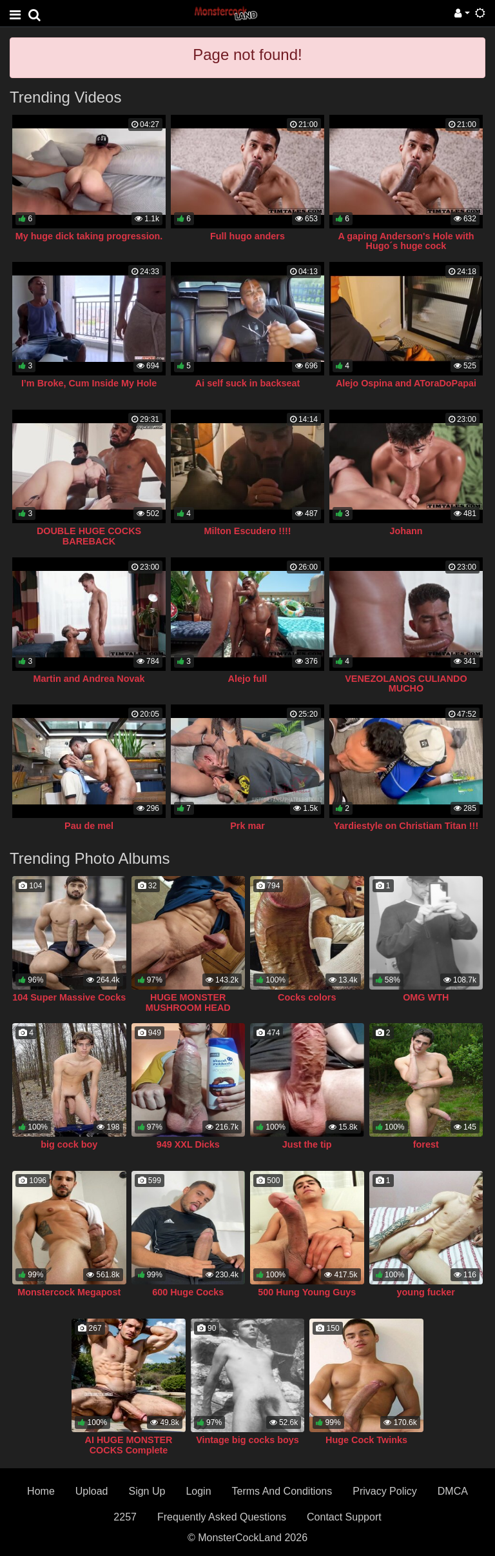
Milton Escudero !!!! (247, 531)
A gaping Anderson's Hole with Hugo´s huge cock (406, 241)
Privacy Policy (385, 1491)
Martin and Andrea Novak (89, 678)
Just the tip (307, 1144)
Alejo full (247, 678)
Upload (91, 1491)
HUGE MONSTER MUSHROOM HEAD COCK (188, 1007)
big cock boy (69, 1144)
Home (41, 1491)
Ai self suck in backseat (247, 383)
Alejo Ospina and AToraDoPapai (406, 383)
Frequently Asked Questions (221, 1516)
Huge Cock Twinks (366, 1440)
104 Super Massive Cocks (69, 997)
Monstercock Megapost (69, 1292)
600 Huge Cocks (188, 1292)
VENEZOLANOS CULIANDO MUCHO (406, 683)
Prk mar (247, 826)
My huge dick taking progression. (89, 236)
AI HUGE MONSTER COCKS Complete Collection (129, 1450)
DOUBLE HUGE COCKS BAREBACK (89, 536)
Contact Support (344, 1516)
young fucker (426, 1292)
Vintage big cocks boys (247, 1440)
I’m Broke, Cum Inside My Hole (89, 383)
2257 (125, 1516)
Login (198, 1491)
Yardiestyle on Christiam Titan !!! (406, 826)
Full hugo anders (247, 236)
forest (426, 1144)
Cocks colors (307, 997)
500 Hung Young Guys (307, 1292)
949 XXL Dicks (188, 1144)
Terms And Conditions (282, 1491)
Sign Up (146, 1491)
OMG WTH (426, 997)
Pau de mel (88, 826)
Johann (405, 531)
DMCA (453, 1491)
